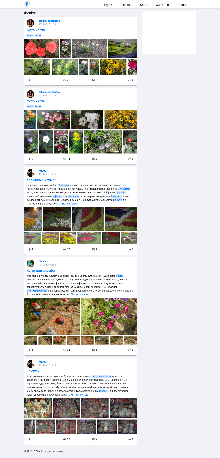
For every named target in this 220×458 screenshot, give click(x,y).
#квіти (30, 35)
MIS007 (43, 170)
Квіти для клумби (41, 271)
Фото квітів (36, 30)
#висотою (116, 196)
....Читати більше (67, 203)
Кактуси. (34, 371)
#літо (38, 35)
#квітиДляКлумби (37, 290)
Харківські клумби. (42, 180)
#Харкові (63, 185)
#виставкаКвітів (101, 376)
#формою (58, 196)
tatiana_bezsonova (49, 20)
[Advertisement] (169, 32)
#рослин (121, 192)
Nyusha (43, 261)
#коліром (73, 196)
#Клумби (124, 188)
